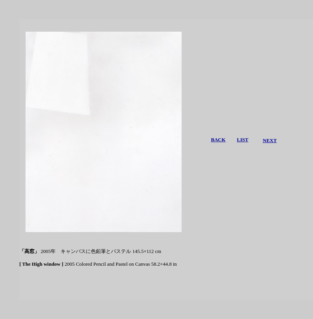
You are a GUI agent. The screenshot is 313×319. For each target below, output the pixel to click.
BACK (218, 140)
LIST (242, 140)
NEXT (270, 140)
